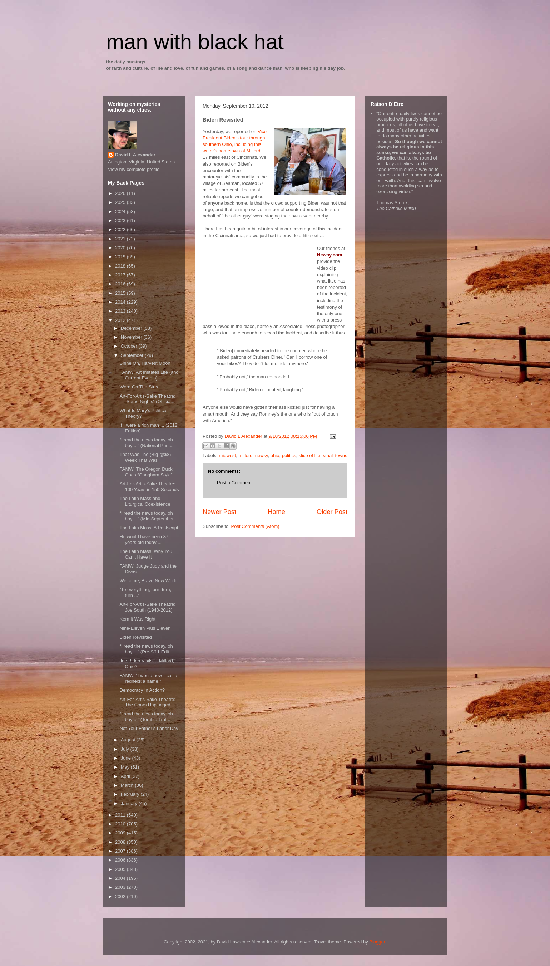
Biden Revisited (135, 637)
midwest (227, 455)
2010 (121, 824)
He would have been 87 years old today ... (143, 539)
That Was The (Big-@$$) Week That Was (145, 457)
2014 (121, 302)
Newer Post (219, 511)
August (129, 739)
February (131, 794)
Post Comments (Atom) (255, 526)
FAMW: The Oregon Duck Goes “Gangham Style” (145, 471)
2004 (121, 878)
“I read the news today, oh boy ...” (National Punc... (146, 442)
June (126, 758)
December (132, 328)
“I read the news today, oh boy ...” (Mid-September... (148, 515)
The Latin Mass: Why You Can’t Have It (145, 554)
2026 (121, 193)
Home (276, 511)
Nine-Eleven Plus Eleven (144, 628)
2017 (121, 275)
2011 (121, 815)
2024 (121, 211)
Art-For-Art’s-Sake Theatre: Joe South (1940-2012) (147, 607)
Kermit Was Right (137, 619)
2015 (121, 293)
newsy (261, 455)
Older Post (332, 511)
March (128, 785)
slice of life (310, 455)
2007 (121, 851)
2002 (121, 896)
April (126, 776)
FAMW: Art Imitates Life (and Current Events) (148, 375)
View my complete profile (133, 169)
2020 (121, 247)
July (125, 749)
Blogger (377, 942)
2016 (121, 283)
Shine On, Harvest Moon (144, 363)
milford (245, 455)
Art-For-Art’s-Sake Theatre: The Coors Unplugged (147, 702)
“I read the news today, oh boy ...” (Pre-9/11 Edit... (146, 648)
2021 (121, 238)
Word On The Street (140, 386)
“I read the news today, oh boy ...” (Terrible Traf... (146, 716)
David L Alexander (135, 154)
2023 (121, 220)
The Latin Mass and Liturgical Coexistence (144, 501)
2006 (121, 860)
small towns (335, 455)
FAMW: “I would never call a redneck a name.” (148, 678)
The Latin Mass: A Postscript (148, 527)
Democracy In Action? (141, 690)
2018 (121, 266)
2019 (121, 256)
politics (289, 455)
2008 (121, 842)
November (132, 337)
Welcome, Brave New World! (149, 580)
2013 (121, 311)
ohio (275, 455)
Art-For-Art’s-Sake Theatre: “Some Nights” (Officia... (147, 398)
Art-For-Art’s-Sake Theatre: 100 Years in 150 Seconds (149, 486)
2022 (121, 229)
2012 (121, 320)
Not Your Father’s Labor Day (148, 728)
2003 (121, 887)
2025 (121, 202)
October (130, 346)
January (130, 803)
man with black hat (195, 42)
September (133, 355)
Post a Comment (234, 482)
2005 (121, 869)
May (126, 767)
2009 (121, 832)
